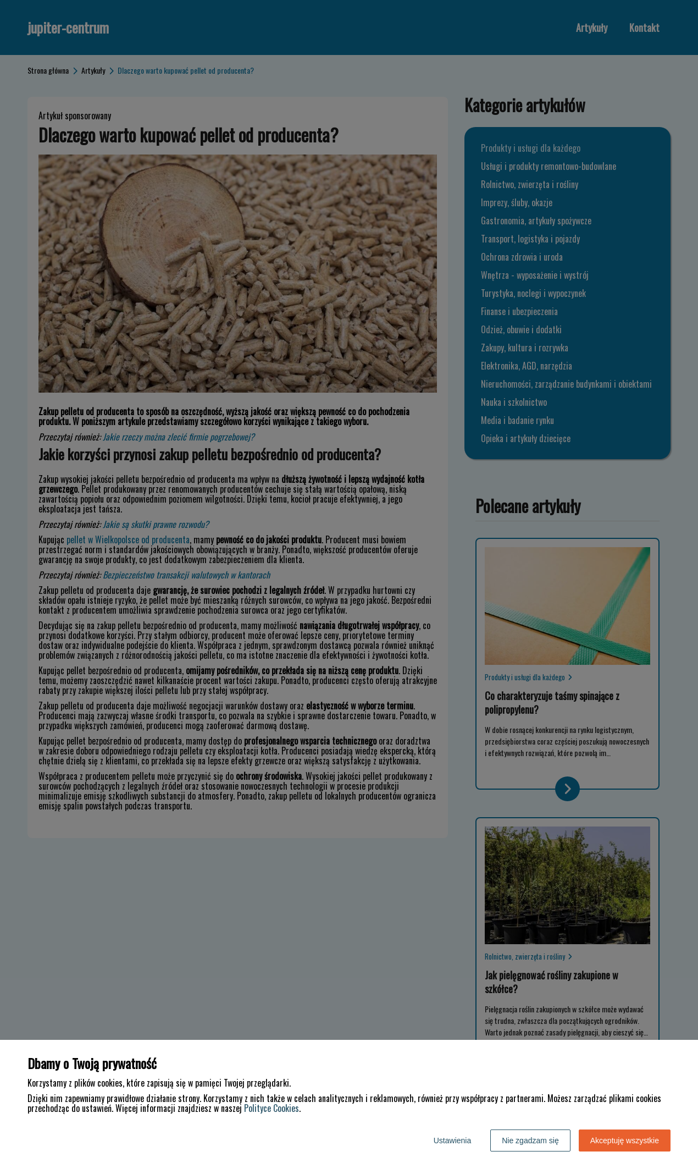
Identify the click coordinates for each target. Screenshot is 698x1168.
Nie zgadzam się (530, 1140)
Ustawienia (452, 1140)
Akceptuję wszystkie (624, 1140)
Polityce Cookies (271, 1108)
